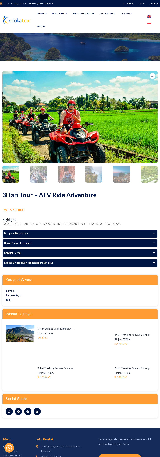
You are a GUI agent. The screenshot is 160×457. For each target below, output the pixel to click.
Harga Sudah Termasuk (18, 231)
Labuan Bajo (13, 283)
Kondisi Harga (12, 241)
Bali (8, 288)
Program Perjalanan (16, 221)
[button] (3, 449)
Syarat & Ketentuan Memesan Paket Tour (28, 250)
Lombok (11, 278)
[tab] (80, 221)
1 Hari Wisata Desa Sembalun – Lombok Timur (102, 329)
